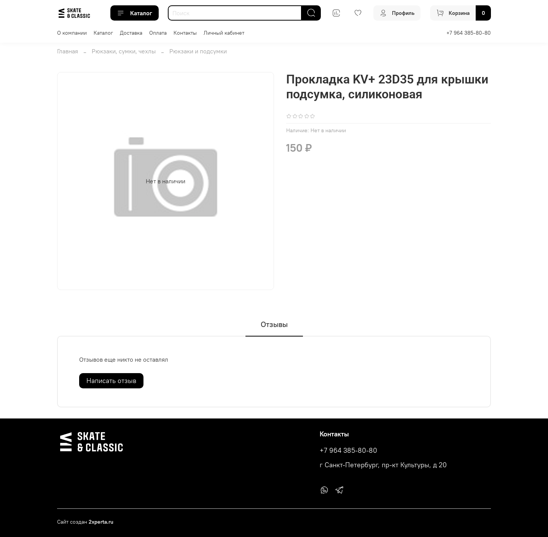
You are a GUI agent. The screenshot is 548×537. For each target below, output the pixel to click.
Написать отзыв (111, 380)
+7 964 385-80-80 (468, 32)
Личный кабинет (224, 32)
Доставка (131, 32)
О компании (72, 32)
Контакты (185, 32)
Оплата (158, 32)
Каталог (134, 13)
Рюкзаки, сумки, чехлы (124, 51)
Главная (67, 51)
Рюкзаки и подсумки (198, 51)
